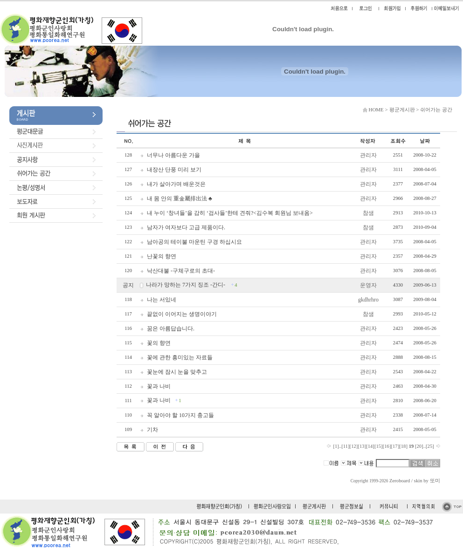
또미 (435, 480)
